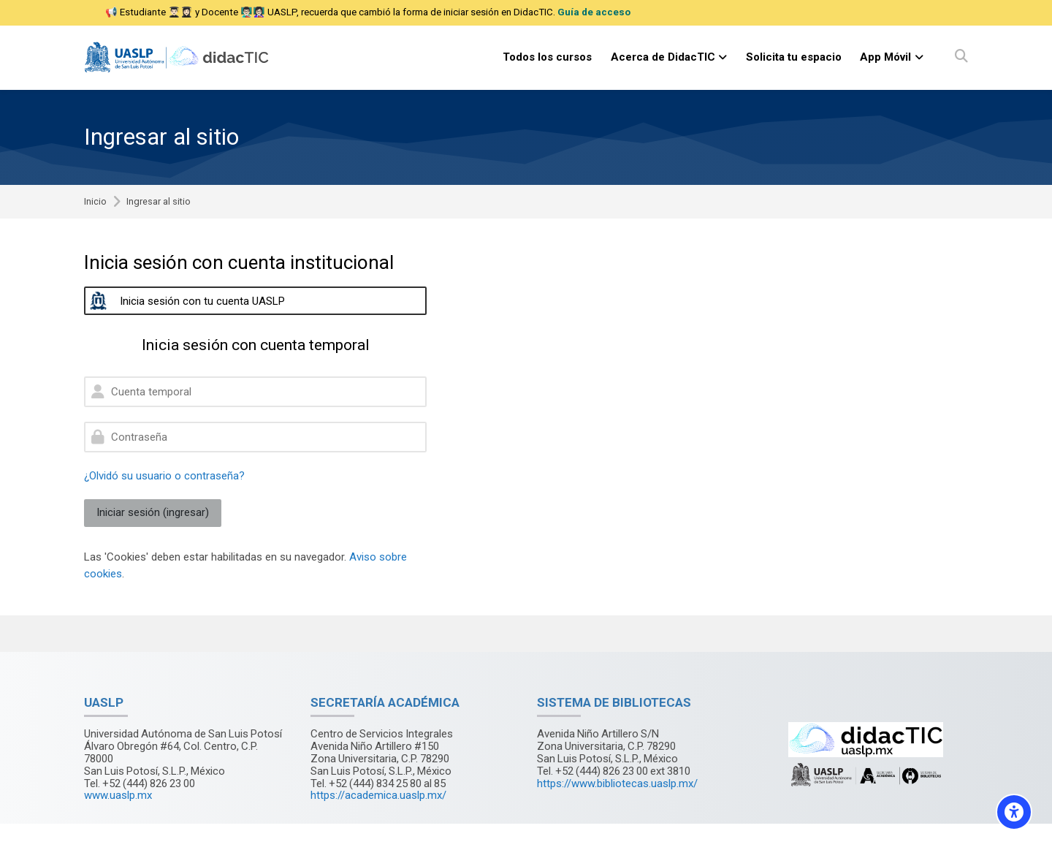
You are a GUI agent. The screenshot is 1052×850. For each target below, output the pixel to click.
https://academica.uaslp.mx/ (378, 795)
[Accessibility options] (1014, 812)
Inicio (95, 202)
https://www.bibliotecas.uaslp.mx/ (617, 783)
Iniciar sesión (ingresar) (152, 512)
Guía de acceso (593, 12)
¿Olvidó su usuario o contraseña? (164, 475)
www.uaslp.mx (118, 795)
